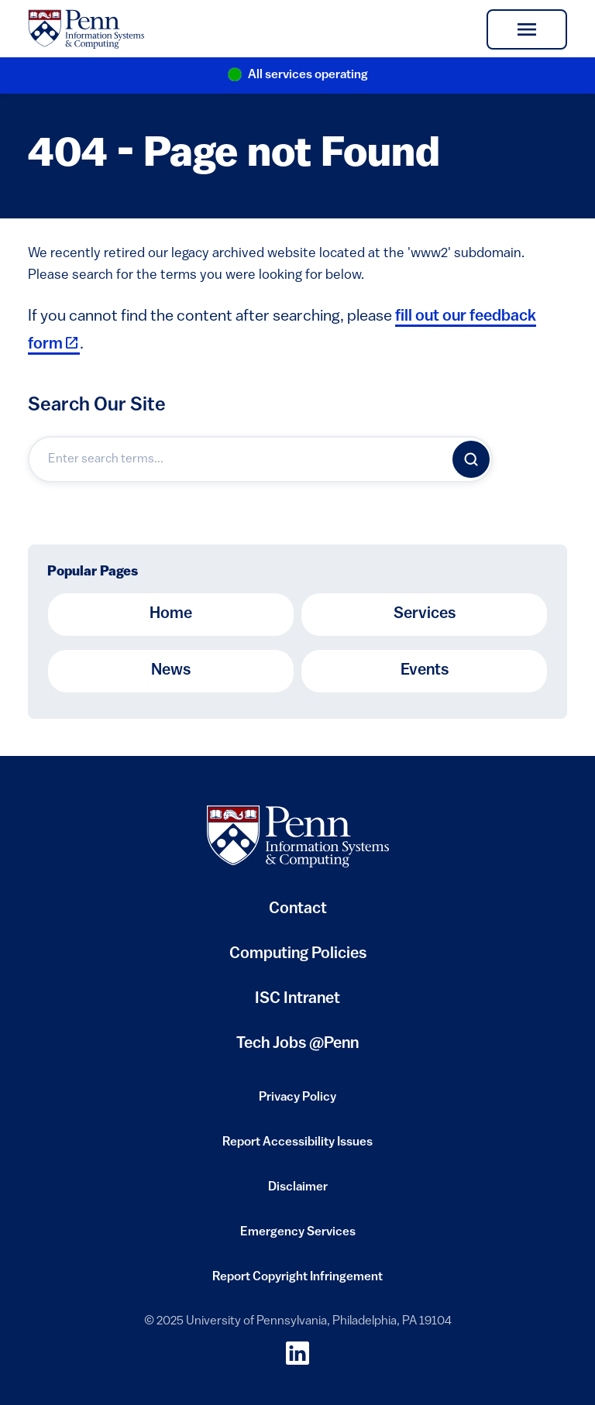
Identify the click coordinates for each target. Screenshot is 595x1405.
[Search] (471, 459)
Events (425, 670)
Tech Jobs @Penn (297, 1044)
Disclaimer (298, 1192)
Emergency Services (298, 1237)
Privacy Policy (297, 1102)
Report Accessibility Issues (297, 1147)
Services (425, 614)
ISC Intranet (297, 1005)
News (171, 670)
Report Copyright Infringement (297, 1282)
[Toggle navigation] (527, 29)
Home (171, 614)
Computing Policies (297, 960)
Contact (298, 909)
